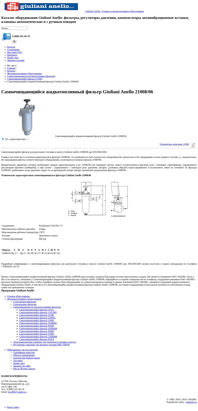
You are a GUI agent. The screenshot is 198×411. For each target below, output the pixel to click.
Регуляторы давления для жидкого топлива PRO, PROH (41, 344)
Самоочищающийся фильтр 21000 (24, 79)
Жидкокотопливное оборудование (24, 73)
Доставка (18, 360)
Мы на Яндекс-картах (24, 368)
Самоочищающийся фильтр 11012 (36, 309)
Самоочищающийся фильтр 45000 (36, 331)
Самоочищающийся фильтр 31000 (36, 320)
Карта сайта (13, 407)
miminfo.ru (191, 402)
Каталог (11, 47)
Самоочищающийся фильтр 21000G (37, 318)
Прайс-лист (13, 57)
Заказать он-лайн (15, 60)
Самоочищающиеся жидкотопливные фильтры (31, 76)
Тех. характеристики (15, 139)
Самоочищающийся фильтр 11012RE (38, 312)
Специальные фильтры (24, 304)
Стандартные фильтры (24, 301)
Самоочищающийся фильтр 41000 (36, 326)
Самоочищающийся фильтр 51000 (36, 334)
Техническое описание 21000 (174, 144)
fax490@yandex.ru (17, 392)
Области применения (24, 355)
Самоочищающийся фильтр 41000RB (38, 328)
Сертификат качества (24, 352)
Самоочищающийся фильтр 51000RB (38, 336)
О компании (13, 49)
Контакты (12, 55)
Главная (11, 68)
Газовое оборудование (18, 296)
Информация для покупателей (22, 350)
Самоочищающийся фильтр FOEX (36, 339)
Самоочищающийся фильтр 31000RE (38, 323)
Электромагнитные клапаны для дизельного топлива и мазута (44, 342)
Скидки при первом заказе (26, 358)
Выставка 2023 (14, 52)
